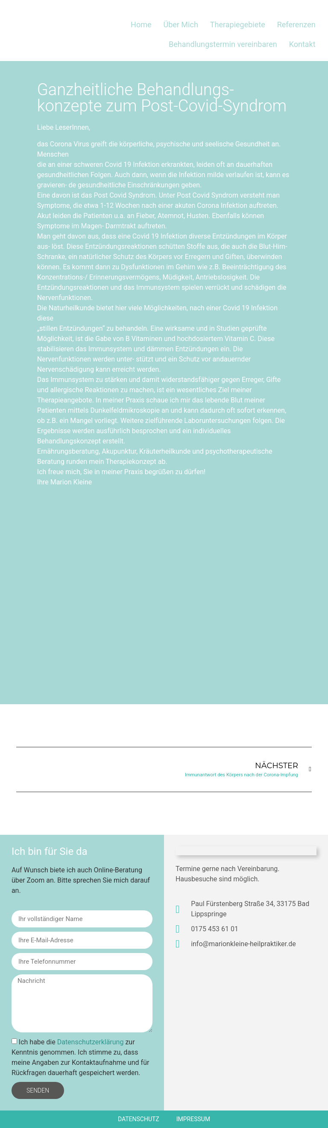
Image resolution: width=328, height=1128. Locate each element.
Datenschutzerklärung (90, 1042)
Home (141, 24)
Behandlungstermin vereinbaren (223, 44)
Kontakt (302, 44)
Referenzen (296, 24)
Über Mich (180, 24)
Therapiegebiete (237, 24)
